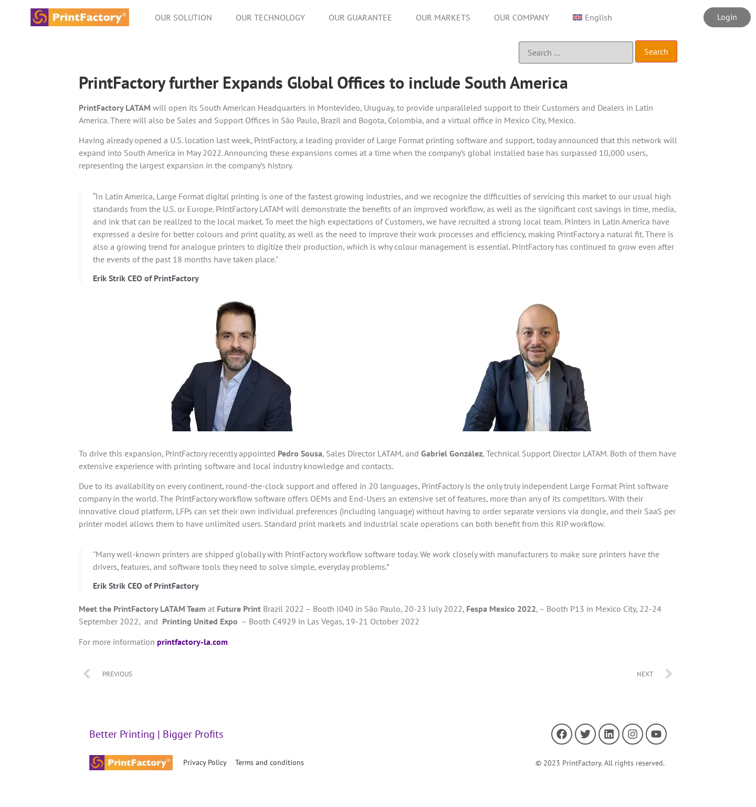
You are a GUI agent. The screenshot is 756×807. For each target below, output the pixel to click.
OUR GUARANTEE (360, 17)
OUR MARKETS (443, 17)
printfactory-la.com (191, 641)
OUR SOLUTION (183, 17)
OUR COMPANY (521, 17)
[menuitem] (592, 17)
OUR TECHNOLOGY (270, 17)
